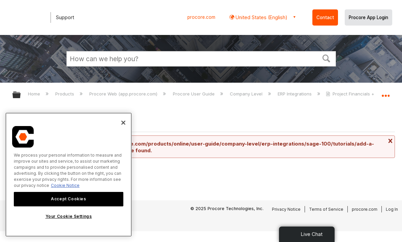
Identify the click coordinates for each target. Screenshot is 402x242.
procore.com (201, 17)
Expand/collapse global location (385, 93)
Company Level (247, 93)
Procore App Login (368, 17)
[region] (68, 175)
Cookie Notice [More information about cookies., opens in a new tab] (65, 185)
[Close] (123, 122)
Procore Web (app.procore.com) (124, 93)
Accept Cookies (68, 198)
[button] (326, 57)
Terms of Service (326, 209)
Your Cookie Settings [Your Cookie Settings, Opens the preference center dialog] (68, 216)
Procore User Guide (194, 93)
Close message (389, 141)
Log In (392, 209)
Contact (325, 17)
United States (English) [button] (260, 17)
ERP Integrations (295, 93)
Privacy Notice (286, 209)
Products (65, 93)
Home (34, 93)
